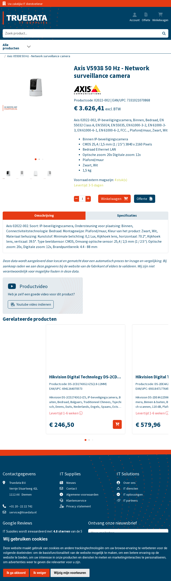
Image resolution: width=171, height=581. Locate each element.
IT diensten (130, 488)
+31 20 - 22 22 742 (20, 506)
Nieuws (71, 483)
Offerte (144, 199)
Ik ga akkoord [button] (16, 573)
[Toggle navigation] (17, 46)
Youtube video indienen (33, 304)
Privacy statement (78, 506)
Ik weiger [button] (39, 573)
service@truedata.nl (23, 512)
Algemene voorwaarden (82, 494)
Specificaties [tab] (127, 216)
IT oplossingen (133, 494)
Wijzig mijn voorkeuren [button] (70, 573)
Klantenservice (76, 500)
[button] (134, 15)
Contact (71, 488)
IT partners (130, 500)
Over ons (129, 483)
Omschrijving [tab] (44, 216)
